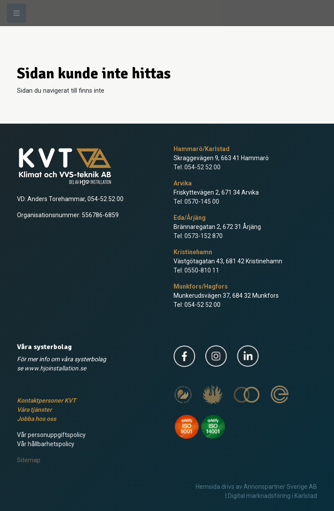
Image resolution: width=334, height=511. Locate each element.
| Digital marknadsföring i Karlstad (271, 495)
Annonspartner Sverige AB (280, 486)
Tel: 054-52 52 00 (197, 167)
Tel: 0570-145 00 (196, 201)
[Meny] (16, 13)
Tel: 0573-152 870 (198, 235)
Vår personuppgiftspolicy (51, 434)
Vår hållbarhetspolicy (45, 443)
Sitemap (28, 460)
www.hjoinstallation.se (55, 368)
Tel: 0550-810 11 (196, 270)
